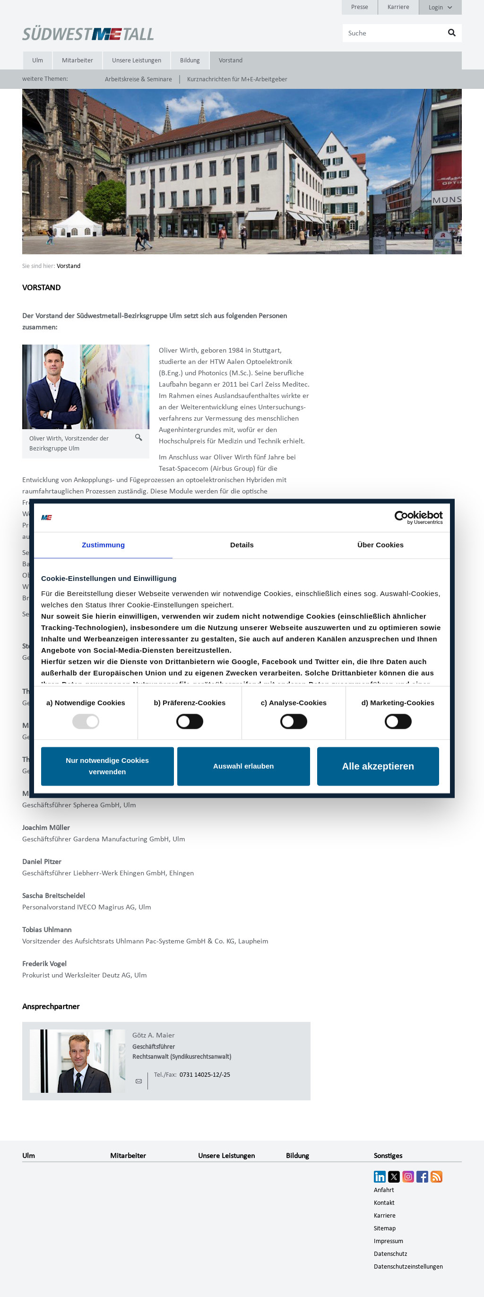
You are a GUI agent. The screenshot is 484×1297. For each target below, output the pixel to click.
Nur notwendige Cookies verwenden (107, 766)
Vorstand (230, 60)
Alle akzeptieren (378, 766)
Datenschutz (390, 1254)
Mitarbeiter (77, 60)
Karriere (398, 7)
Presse (359, 7)
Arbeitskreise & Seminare (138, 79)
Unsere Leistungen (136, 60)
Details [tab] (242, 545)
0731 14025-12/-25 (205, 1075)
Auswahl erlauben (243, 766)
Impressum (388, 1241)
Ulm (37, 60)
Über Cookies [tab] (380, 545)
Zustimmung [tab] (103, 545)
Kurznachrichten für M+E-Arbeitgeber (237, 79)
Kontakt (384, 1203)
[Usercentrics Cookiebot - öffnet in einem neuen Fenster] (401, 517)
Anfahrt (384, 1190)
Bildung (190, 60)
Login (440, 7)
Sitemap (385, 1228)
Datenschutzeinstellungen (408, 1266)
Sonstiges (388, 1155)
